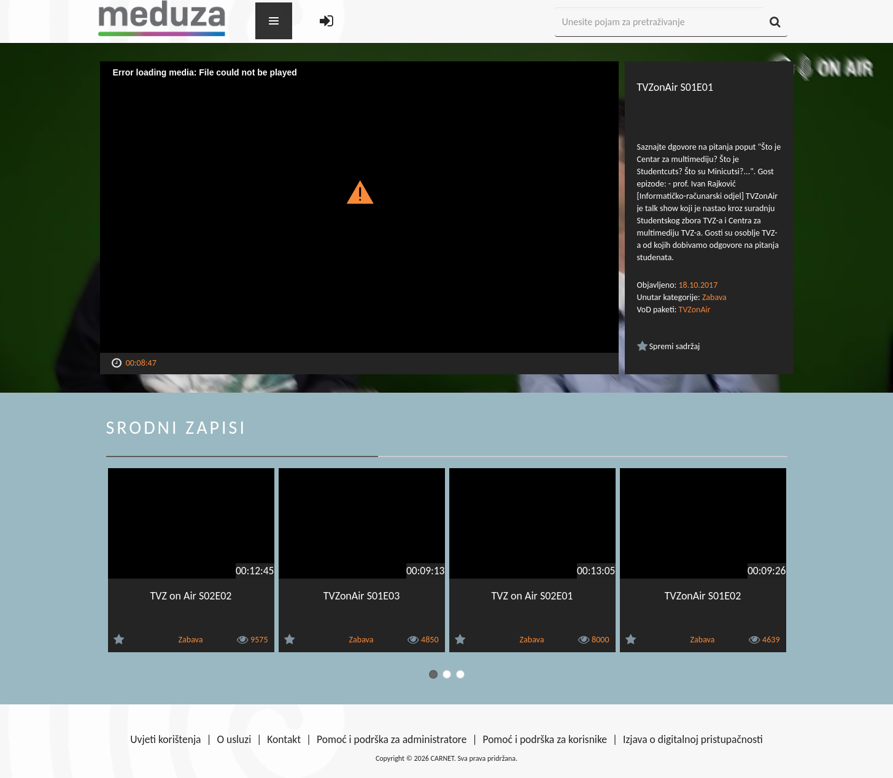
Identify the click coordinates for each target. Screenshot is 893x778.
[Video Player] (359, 207)
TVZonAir (695, 309)
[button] (359, 191)
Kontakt (284, 739)
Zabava (714, 297)
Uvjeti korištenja (165, 739)
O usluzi (234, 739)
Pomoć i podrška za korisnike (544, 739)
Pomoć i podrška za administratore (391, 739)
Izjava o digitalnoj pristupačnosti (693, 739)
